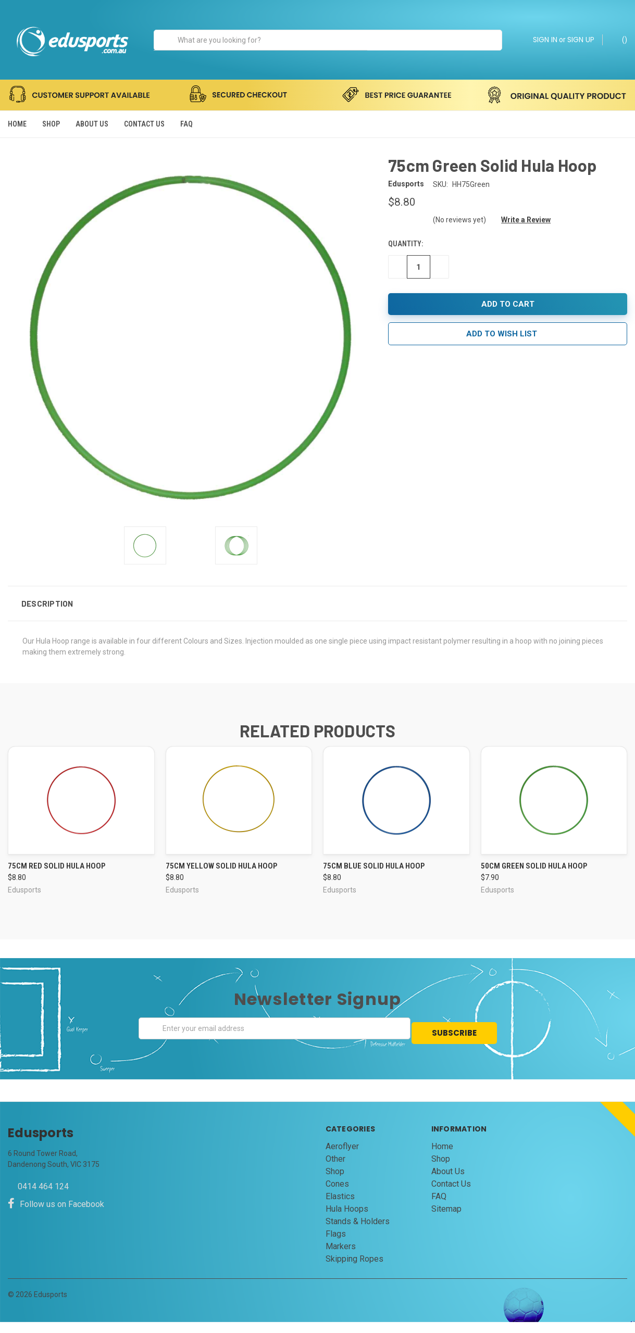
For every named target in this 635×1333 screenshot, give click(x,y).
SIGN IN (545, 39)
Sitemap (446, 1220)
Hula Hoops (347, 1220)
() (619, 39)
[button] (317, 619)
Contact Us (144, 124)
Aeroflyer (342, 1157)
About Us (92, 124)
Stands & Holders (358, 1232)
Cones (337, 1195)
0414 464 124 (43, 1197)
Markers (341, 1257)
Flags (336, 1245)
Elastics (340, 1207)
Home (17, 124)
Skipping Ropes (354, 1270)
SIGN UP (580, 39)
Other (335, 1170)
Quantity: (405, 260)
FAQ (186, 124)
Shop (51, 124)
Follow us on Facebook (56, 1215)
